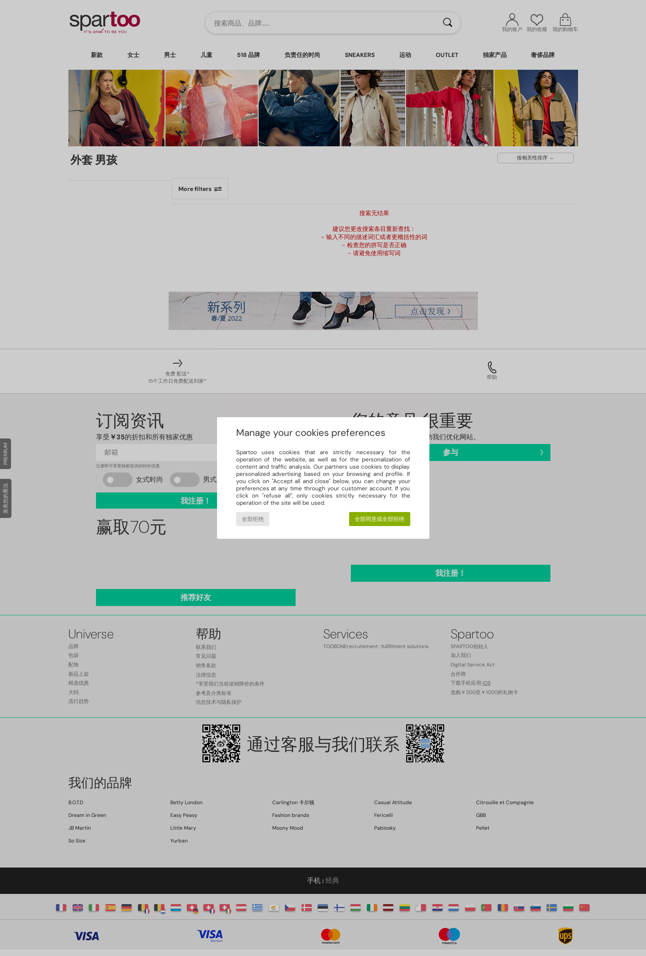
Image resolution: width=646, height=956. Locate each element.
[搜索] (447, 23)
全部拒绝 (253, 519)
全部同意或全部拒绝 (379, 519)
